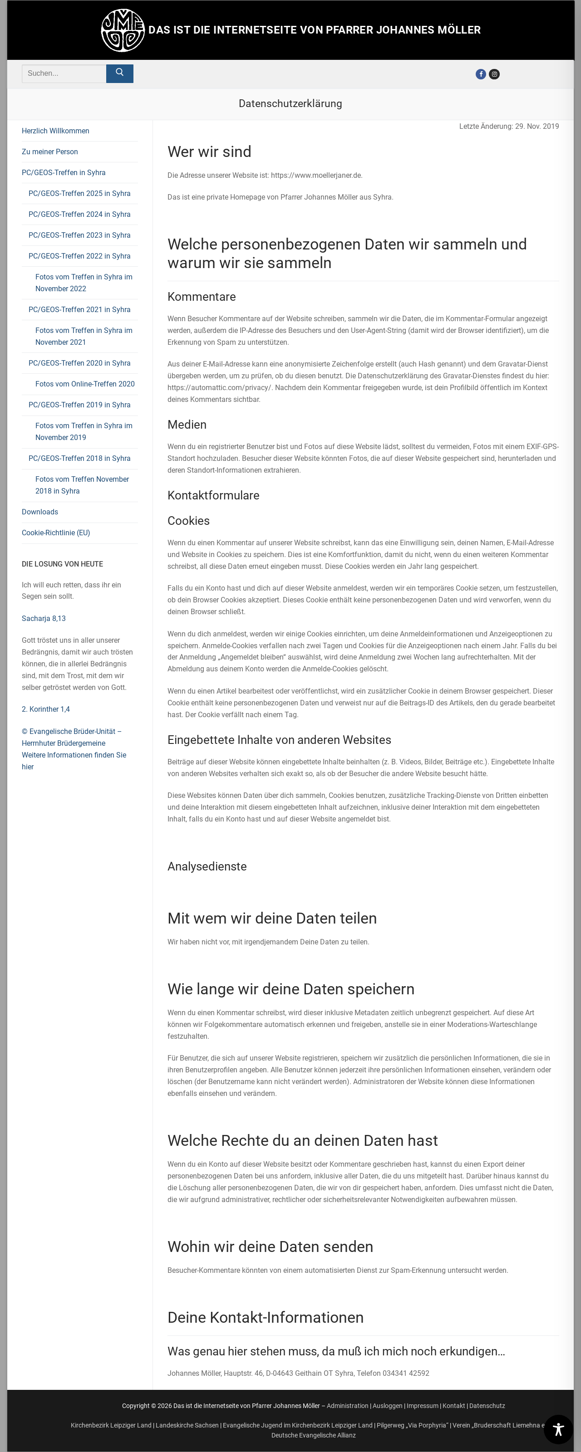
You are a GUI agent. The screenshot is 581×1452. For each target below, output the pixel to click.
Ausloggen (388, 1405)
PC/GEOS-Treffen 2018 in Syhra (81, 458)
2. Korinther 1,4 (46, 709)
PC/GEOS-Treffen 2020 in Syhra (81, 363)
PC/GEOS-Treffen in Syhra (65, 172)
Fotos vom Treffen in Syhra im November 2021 (84, 336)
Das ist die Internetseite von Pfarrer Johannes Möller (314, 30)
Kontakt (454, 1405)
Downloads (40, 512)
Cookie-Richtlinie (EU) (56, 532)
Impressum (422, 1405)
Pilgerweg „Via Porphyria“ (412, 1425)
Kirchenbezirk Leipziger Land (111, 1425)
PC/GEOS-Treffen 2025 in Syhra (80, 193)
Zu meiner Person (50, 151)
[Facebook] (481, 74)
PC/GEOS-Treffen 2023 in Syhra (80, 235)
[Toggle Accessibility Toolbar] (558, 1429)
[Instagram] (494, 74)
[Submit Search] (119, 73)
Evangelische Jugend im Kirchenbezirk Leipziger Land (298, 1425)
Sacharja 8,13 (44, 618)
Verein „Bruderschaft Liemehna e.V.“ (503, 1425)
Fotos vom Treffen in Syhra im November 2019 (84, 431)
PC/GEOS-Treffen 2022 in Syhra (81, 256)
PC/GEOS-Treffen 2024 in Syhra (80, 214)
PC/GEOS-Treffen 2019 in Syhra (81, 405)
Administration (348, 1405)
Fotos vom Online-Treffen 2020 (85, 384)
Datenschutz (487, 1405)
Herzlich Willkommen (55, 131)
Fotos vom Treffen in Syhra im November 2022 (84, 283)
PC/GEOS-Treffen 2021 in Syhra (81, 309)
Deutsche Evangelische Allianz (313, 1435)
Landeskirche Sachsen (187, 1425)
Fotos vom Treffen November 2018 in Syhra (82, 485)
